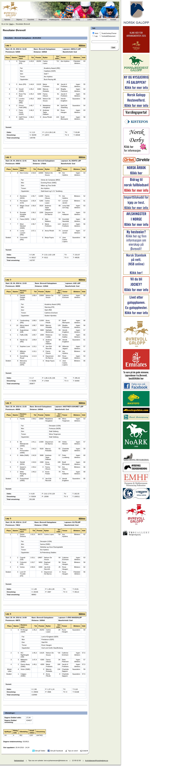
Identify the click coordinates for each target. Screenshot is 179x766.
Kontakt (113, 19)
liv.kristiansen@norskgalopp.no (96, 760)
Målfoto (82, 45)
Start (11, 24)
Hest (96, 33)
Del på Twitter (40, 751)
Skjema (19, 19)
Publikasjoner (54, 19)
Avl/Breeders (66, 19)
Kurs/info (31, 19)
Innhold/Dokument (108, 36)
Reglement (43, 19)
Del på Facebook (56, 751)
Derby (78, 19)
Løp (96, 36)
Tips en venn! (73, 751)
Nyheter (7, 19)
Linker (90, 19)
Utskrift (85, 751)
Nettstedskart (19, 760)
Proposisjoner (101, 19)
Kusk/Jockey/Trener (109, 33)
